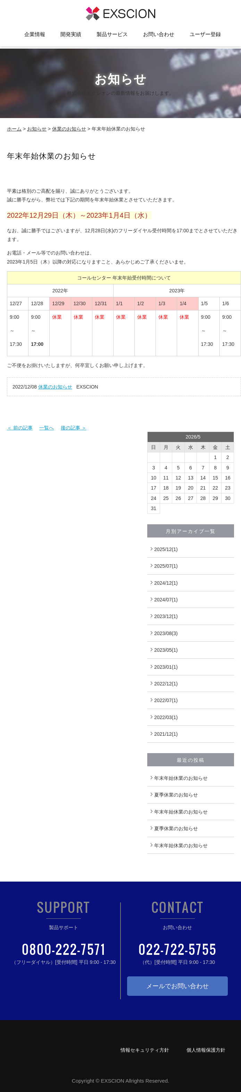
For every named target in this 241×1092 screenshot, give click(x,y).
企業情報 (34, 36)
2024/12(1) (166, 583)
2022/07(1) (166, 700)
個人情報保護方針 (205, 1050)
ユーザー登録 (205, 36)
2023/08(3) (166, 633)
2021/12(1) (166, 734)
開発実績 (70, 36)
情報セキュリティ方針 (144, 1050)
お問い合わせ (158, 36)
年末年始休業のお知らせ (181, 778)
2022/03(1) (166, 717)
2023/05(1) (166, 650)
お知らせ (37, 129)
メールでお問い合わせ (177, 986)
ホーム (14, 129)
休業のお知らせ (69, 129)
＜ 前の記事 (20, 428)
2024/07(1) (166, 599)
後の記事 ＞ (73, 428)
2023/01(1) (166, 667)
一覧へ (46, 428)
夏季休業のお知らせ (176, 795)
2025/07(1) (166, 566)
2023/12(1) (166, 616)
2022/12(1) (166, 683)
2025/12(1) (166, 549)
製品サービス (112, 36)
